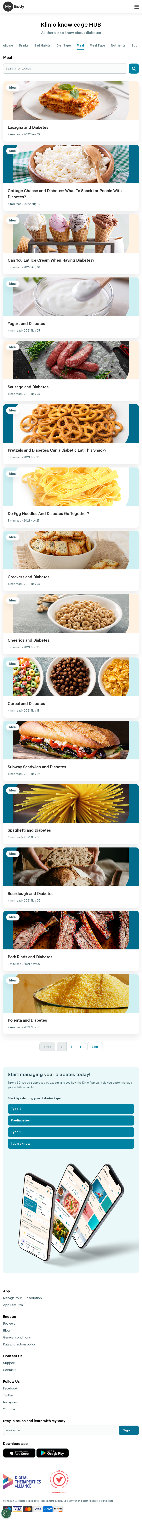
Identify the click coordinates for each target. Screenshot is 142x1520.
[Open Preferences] (6, 1513)
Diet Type (63, 45)
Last (95, 1046)
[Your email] (60, 1430)
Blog (6, 1330)
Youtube (9, 1409)
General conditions (17, 1337)
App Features (13, 1305)
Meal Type (97, 45)
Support (9, 1363)
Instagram (10, 1402)
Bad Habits (42, 45)
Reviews (9, 1323)
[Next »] (81, 1047)
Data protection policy (19, 1344)
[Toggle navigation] (136, 6)
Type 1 (16, 1132)
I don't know (20, 1143)
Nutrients (118, 45)
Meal (80, 45)
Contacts (9, 1370)
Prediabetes (20, 1120)
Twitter (8, 1395)
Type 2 (16, 1108)
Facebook (10, 1388)
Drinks (24, 45)
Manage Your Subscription (22, 1298)
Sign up (128, 1430)
